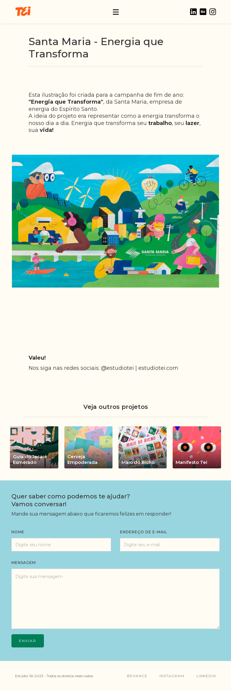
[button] (115, 11)
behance (137, 676)
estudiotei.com (158, 368)
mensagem (23, 562)
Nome (17, 532)
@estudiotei (117, 368)
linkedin (206, 676)
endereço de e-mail (143, 532)
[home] (23, 11)
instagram (171, 676)
